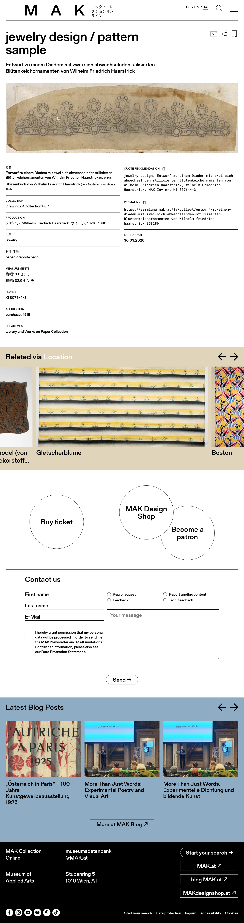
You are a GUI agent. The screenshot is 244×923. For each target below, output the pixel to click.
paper (10, 257)
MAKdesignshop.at (209, 893)
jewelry (11, 240)
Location (58, 356)
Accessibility (210, 913)
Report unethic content (187, 594)
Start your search (209, 852)
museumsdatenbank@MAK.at (89, 854)
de (188, 7)
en (197, 7)
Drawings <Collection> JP (27, 206)
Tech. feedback (181, 600)
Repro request (124, 594)
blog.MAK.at (209, 879)
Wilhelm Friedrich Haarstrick (45, 223)
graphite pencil (28, 257)
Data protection (168, 913)
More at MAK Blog (122, 824)
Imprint (191, 913)
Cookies (231, 913)
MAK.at (209, 866)
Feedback (120, 600)
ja (205, 7)
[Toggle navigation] (234, 9)
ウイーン (77, 223)
